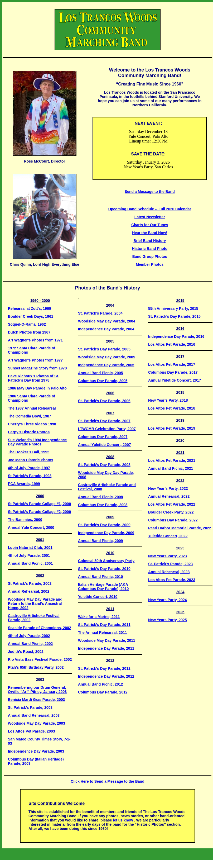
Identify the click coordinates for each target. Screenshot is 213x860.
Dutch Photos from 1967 (29, 332)
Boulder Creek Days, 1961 (30, 316)
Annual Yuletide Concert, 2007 (104, 445)
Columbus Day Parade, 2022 (173, 520)
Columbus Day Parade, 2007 (103, 437)
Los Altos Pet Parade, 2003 (31, 731)
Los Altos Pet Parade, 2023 (171, 580)
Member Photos (149, 264)
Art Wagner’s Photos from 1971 (35, 340)
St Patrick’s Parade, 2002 (29, 583)
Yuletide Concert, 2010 (97, 597)
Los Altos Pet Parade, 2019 (171, 428)
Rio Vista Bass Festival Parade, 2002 (40, 659)
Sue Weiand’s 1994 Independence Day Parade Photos (37, 442)
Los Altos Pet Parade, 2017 (171, 364)
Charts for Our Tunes (149, 225)
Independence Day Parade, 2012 (106, 676)
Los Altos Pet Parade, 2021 (171, 460)
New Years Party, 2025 (167, 620)
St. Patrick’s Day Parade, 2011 (104, 625)
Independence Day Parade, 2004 (106, 329)
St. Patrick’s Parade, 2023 (170, 564)
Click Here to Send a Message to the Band (107, 781)
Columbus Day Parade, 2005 (103, 381)
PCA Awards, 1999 (24, 484)
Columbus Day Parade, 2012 (103, 692)
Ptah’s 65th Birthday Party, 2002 (36, 667)
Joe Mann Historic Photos (30, 460)
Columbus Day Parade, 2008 (103, 505)
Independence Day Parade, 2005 (106, 365)
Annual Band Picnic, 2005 (100, 373)
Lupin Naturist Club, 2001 (30, 547)
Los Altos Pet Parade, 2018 (171, 408)
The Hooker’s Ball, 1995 (28, 452)
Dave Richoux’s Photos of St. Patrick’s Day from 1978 (33, 378)
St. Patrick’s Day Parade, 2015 (174, 316)
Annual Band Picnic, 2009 (100, 541)
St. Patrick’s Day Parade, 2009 (104, 525)
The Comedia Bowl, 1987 (29, 416)
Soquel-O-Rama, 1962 (27, 324)
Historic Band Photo (150, 248)
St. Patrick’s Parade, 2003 (30, 707)
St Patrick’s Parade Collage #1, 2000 (39, 504)
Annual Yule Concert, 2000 (31, 527)
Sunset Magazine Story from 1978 (37, 368)
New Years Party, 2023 (167, 556)
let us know (123, 820)
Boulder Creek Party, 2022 (171, 512)
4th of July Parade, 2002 (29, 636)
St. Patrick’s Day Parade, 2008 (104, 465)
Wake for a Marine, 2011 (99, 617)
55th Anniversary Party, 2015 (173, 308)
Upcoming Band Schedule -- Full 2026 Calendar (149, 209)
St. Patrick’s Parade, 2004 (100, 313)
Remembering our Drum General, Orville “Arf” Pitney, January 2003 (37, 689)
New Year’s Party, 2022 (168, 488)
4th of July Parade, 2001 (29, 555)
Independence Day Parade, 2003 (36, 751)
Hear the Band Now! (149, 233)
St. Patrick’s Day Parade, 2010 (104, 569)
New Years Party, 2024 (167, 600)
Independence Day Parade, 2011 (106, 648)
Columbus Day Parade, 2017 (173, 372)
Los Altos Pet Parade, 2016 (171, 344)
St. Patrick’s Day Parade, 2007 (104, 421)
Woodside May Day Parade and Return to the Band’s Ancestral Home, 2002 (35, 603)
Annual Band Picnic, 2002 (30, 644)
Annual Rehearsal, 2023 (169, 572)
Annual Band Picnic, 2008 (100, 497)
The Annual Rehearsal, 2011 (102, 632)
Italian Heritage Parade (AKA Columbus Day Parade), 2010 (103, 586)
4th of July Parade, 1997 (29, 468)
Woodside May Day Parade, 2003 (36, 723)
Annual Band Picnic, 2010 (100, 576)
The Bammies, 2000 (25, 519)
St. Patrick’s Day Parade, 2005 (104, 349)
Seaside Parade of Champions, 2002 (39, 628)
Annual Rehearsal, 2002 (28, 591)
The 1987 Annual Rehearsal (32, 408)
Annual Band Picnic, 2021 (170, 468)
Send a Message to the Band (150, 191)
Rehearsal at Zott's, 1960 (29, 308)
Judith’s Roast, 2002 (25, 651)
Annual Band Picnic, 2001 (30, 563)
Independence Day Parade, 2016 (176, 336)
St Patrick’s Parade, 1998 (29, 476)
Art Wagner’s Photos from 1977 (35, 360)
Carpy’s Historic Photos (29, 432)
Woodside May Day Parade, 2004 (106, 321)
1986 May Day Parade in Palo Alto (37, 388)
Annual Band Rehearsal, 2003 (34, 715)
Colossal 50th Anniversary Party (106, 561)
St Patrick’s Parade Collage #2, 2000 (39, 512)
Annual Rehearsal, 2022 (169, 496)
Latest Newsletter (149, 217)
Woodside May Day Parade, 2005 (106, 357)
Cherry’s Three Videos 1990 (32, 424)
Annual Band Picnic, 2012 (100, 684)
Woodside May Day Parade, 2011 (106, 640)
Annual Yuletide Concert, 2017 (174, 380)
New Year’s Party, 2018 (168, 400)
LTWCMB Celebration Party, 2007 (107, 429)
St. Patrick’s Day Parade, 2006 (104, 401)
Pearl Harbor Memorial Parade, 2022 (179, 528)
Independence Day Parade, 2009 (106, 533)
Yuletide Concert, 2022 (167, 536)
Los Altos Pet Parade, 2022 (171, 504)
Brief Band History (149, 241)
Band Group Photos (149, 256)
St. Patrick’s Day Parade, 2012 (104, 668)
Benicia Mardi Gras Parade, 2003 (36, 699)
